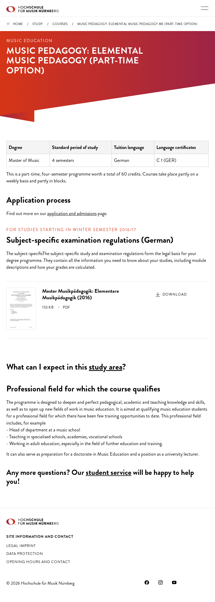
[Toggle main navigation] (205, 8)
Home (18, 24)
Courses (60, 24)
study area (105, 367)
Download (175, 294)
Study (37, 24)
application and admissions (72, 213)
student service (108, 472)
